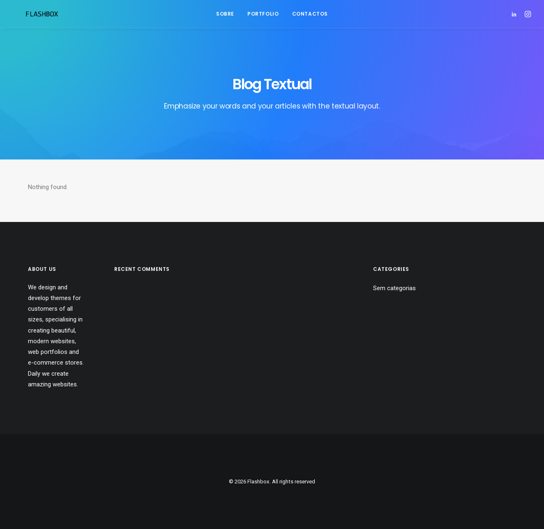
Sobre (225, 13)
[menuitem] (225, 14)
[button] (515, 14)
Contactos (310, 13)
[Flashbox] (29, 14)
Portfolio (263, 13)
